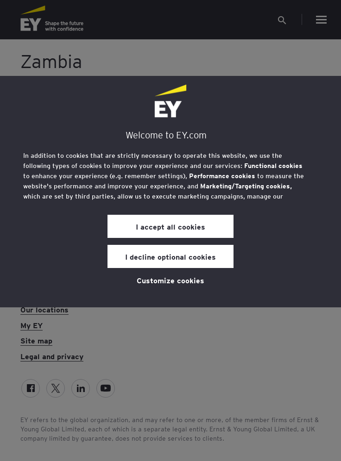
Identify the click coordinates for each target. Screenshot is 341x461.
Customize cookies (170, 280)
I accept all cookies (170, 226)
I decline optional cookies (170, 256)
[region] (170, 191)
